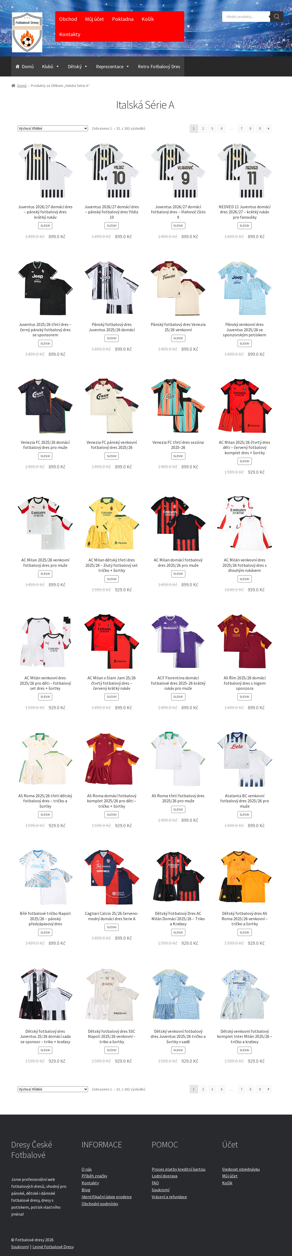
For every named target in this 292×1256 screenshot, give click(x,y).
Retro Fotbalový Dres (159, 66)
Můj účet (94, 19)
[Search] (276, 16)
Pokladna (123, 19)
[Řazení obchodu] (53, 128)
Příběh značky (94, 1175)
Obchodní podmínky (100, 1203)
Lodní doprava (164, 1175)
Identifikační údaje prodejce (107, 1196)
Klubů (51, 66)
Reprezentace (113, 66)
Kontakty (69, 34)
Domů (28, 66)
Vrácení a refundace (169, 1196)
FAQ (155, 1182)
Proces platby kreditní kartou (178, 1169)
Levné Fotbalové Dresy (53, 1246)
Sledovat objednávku (241, 1169)
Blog (86, 1189)
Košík (148, 19)
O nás (87, 1169)
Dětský (78, 66)
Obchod (68, 19)
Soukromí (160, 1189)
